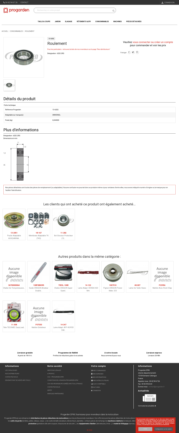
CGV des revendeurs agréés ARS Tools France (64, 384)
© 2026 (89, 430)
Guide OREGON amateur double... (38, 288)
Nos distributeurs (12, 373)
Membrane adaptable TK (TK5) (39, 235)
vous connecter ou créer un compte (153, 42)
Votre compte (98, 366)
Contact (24, 2)
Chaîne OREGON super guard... (63, 288)
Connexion (96, 390)
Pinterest (137, 52)
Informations (145, 366)
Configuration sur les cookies (163, 429)
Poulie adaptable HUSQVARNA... (14, 235)
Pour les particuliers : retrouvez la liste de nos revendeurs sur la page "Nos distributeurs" (78, 49)
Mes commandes (98, 370)
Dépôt (49, 390)
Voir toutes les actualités (147, 406)
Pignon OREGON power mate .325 (112, 288)
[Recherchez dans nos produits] (73, 10)
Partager (128, 52)
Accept (145, 429)
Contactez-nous (11, 377)
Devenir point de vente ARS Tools (17, 380)
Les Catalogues (11, 370)
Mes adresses (97, 374)
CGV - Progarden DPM (55, 377)
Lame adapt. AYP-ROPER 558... (63, 327)
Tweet (132, 52)
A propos (50, 373)
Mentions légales (54, 370)
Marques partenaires (55, 393)
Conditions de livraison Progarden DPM (62, 380)
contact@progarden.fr (157, 387)
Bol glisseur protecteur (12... (63, 235)
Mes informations (98, 377)
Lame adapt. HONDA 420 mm (88, 288)
